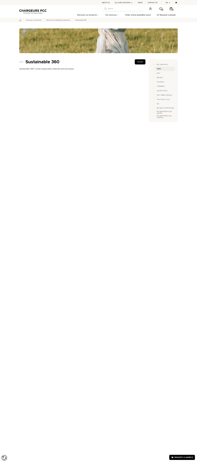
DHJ (75, 420)
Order (140, 62)
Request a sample (166, 15)
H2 (74, 440)
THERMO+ (77, 428)
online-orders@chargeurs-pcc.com (164, 405)
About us (106, 3)
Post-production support (31, 444)
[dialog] (4, 458)
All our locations (124, 3)
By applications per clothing (32, 433)
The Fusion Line (79, 438)
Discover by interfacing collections (58, 20)
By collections (26, 424)
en (168, 3)
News (140, 3)
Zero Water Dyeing (80, 435)
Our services (112, 15)
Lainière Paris (78, 430)
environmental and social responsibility (106, 103)
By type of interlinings (30, 427)
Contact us (152, 3)
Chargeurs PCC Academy (138, 422)
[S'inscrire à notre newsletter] (174, 397)
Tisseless (77, 425)
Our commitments (28, 447)
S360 (75, 433)
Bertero (76, 422)
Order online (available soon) (138, 15)
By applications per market (31, 430)
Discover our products (88, 15)
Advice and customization (31, 441)
